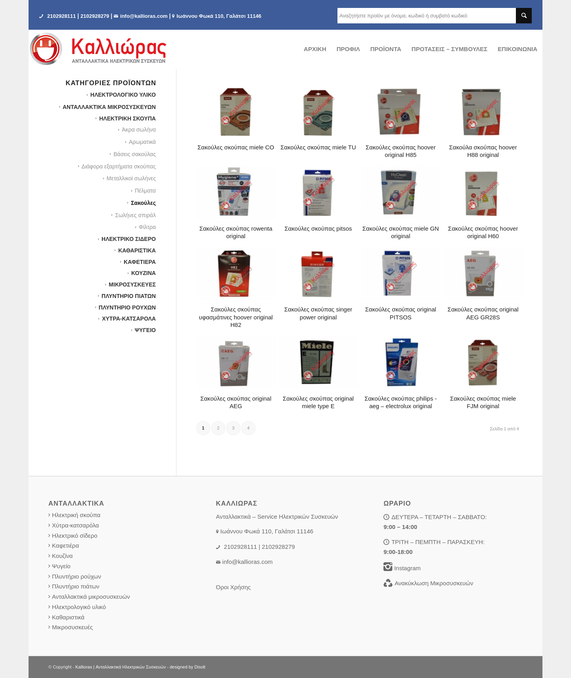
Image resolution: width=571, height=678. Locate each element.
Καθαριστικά (68, 617)
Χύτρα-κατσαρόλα (75, 525)
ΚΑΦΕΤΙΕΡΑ (140, 262)
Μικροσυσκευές (72, 627)
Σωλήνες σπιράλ (135, 215)
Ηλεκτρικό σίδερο (75, 535)
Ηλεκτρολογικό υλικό (79, 607)
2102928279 (94, 16)
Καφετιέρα (65, 545)
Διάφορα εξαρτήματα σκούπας (119, 166)
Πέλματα (145, 190)
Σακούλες (143, 203)
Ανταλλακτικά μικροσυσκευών (91, 596)
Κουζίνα (62, 555)
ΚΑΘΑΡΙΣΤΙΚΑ (137, 250)
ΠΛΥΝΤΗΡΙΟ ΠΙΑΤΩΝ (129, 296)
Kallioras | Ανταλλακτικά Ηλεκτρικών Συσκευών (120, 667)
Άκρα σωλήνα (138, 129)
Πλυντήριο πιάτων (76, 586)
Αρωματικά (142, 142)
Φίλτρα (147, 227)
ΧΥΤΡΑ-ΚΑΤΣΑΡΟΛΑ (129, 318)
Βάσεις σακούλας (134, 154)
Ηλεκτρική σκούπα (76, 515)
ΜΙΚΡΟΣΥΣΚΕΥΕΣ (132, 284)
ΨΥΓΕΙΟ (145, 330)
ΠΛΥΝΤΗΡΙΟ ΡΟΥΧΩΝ (127, 307)
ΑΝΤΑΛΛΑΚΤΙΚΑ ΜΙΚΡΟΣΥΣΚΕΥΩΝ (109, 107)
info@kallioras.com (144, 16)
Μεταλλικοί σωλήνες (131, 178)
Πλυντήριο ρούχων (76, 576)
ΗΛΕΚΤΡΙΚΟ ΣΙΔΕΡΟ (129, 239)
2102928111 (61, 16)
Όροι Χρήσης (233, 587)
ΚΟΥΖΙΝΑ (143, 273)
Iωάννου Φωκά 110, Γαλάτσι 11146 (218, 16)
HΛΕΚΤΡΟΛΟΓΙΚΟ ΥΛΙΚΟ (123, 95)
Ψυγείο (61, 566)
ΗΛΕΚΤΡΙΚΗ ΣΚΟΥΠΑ (127, 118)
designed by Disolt (187, 667)
